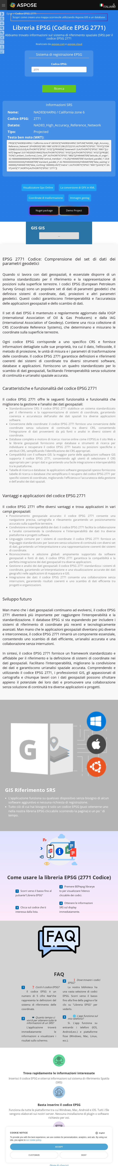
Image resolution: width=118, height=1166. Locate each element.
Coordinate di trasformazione (46, 197)
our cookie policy (33, 1140)
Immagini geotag (79, 197)
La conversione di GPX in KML (77, 187)
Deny (83, 1155)
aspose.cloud (74, 44)
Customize (34, 1155)
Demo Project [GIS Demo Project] (74, 210)
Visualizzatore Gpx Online (38, 187)
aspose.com (58, 44)
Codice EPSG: (59, 64)
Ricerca (59, 89)
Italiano (108, 5)
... (59, 235)
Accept (59, 1147)
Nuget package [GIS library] (44, 210)
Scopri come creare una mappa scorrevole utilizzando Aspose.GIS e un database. (59, 17)
